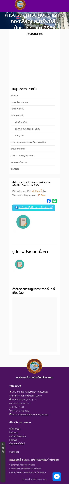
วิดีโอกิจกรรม (14, 429)
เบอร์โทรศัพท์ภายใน (17, 436)
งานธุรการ (19, 135)
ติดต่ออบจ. (13, 433)
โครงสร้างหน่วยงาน (19, 102)
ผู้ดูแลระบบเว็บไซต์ (17, 444)
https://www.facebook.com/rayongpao (30, 415)
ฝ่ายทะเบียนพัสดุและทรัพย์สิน (27, 128)
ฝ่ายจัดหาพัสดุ (21, 122)
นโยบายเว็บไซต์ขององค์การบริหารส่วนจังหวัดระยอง (27, 472)
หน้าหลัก (14, 95)
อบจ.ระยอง (14, 452)
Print (41, 195)
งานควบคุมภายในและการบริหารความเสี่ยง (28, 142)
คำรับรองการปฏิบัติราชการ (22, 155)
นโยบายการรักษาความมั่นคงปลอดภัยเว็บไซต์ (25, 469)
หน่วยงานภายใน (17, 115)
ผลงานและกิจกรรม (19, 162)
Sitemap (13, 440)
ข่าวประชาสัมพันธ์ (18, 148)
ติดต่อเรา (15, 168)
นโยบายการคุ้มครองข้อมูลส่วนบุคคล (22, 465)
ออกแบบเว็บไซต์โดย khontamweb (34, 479)
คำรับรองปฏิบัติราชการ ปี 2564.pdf (34, 207)
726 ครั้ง (37, 191)
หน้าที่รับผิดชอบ (17, 108)
